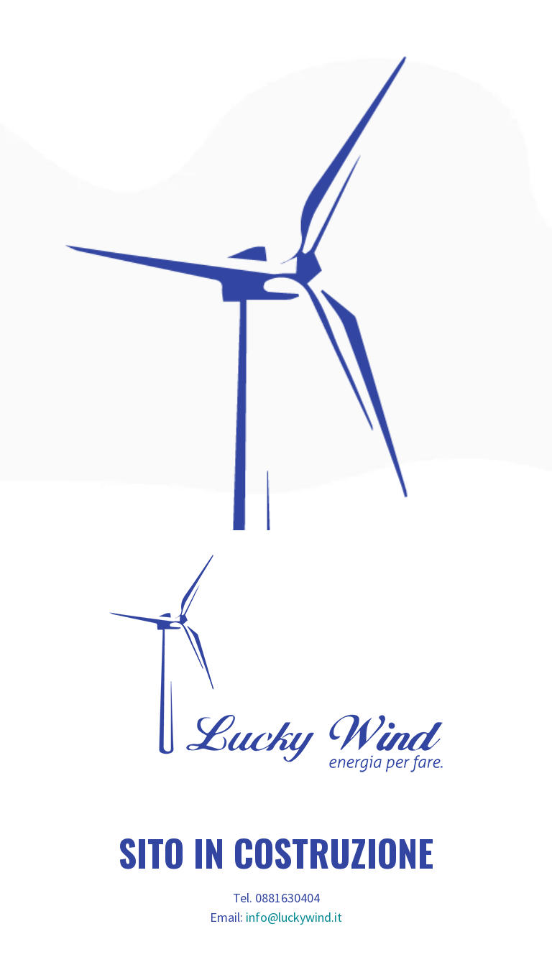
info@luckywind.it (294, 917)
